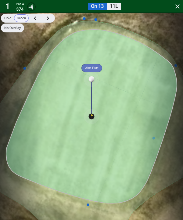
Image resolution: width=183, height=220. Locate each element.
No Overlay (12, 28)
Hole (7, 18)
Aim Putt (92, 68)
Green (21, 18)
